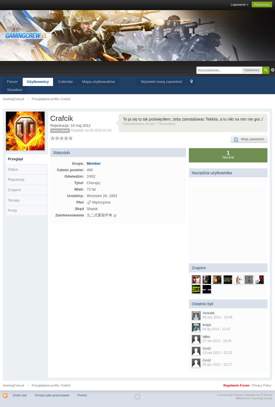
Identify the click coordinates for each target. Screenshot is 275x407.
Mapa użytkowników (98, 82)
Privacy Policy (261, 385)
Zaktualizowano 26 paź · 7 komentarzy (149, 123)
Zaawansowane (273, 70)
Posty (12, 210)
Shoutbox (14, 90)
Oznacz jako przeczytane (52, 395)
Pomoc (82, 395)
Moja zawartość (249, 139)
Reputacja (16, 179)
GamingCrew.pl (13, 385)
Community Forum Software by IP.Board (244, 395)
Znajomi (14, 190)
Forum (12, 82)
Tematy (14, 200)
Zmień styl (20, 395)
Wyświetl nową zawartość (161, 82)
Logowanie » (239, 4)
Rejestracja (262, 4)
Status (13, 169)
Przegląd (15, 159)
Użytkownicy (38, 82)
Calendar (65, 82)
